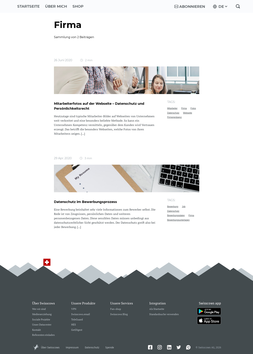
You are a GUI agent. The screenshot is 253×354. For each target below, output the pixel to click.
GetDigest (76, 329)
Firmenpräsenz (174, 117)
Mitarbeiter (172, 108)
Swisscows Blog (119, 314)
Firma (184, 108)
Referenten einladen (43, 335)
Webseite (187, 113)
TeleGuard (77, 319)
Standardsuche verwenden (164, 314)
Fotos (193, 108)
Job (183, 206)
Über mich (56, 6)
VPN (73, 309)
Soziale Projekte (41, 319)
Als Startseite (156, 309)
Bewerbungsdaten (176, 215)
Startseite (28, 6)
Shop (78, 6)
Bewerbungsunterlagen (178, 220)
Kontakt (36, 329)
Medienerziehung (42, 314)
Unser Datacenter (41, 324)
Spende (109, 347)
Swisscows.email (80, 314)
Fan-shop (115, 309)
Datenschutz (173, 113)
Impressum (72, 347)
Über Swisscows (50, 347)
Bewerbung (172, 206)
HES (73, 324)
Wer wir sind (39, 309)
